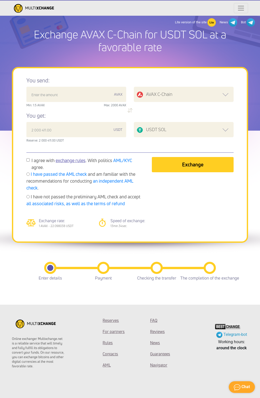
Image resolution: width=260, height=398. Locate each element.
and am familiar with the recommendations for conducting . (80, 181)
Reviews (157, 331)
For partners (114, 331)
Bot (248, 22)
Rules (108, 342)
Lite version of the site (195, 22)
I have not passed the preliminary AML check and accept (83, 200)
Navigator (158, 365)
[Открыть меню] (241, 8)
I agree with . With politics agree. (81, 163)
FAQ (153, 320)
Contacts (110, 354)
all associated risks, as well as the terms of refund (75, 203)
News (228, 22)
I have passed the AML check (59, 174)
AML (107, 365)
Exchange (192, 164)
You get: (36, 115)
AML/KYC (122, 160)
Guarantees (160, 354)
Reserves (111, 320)
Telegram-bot (231, 334)
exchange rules (71, 160)
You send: (38, 80)
